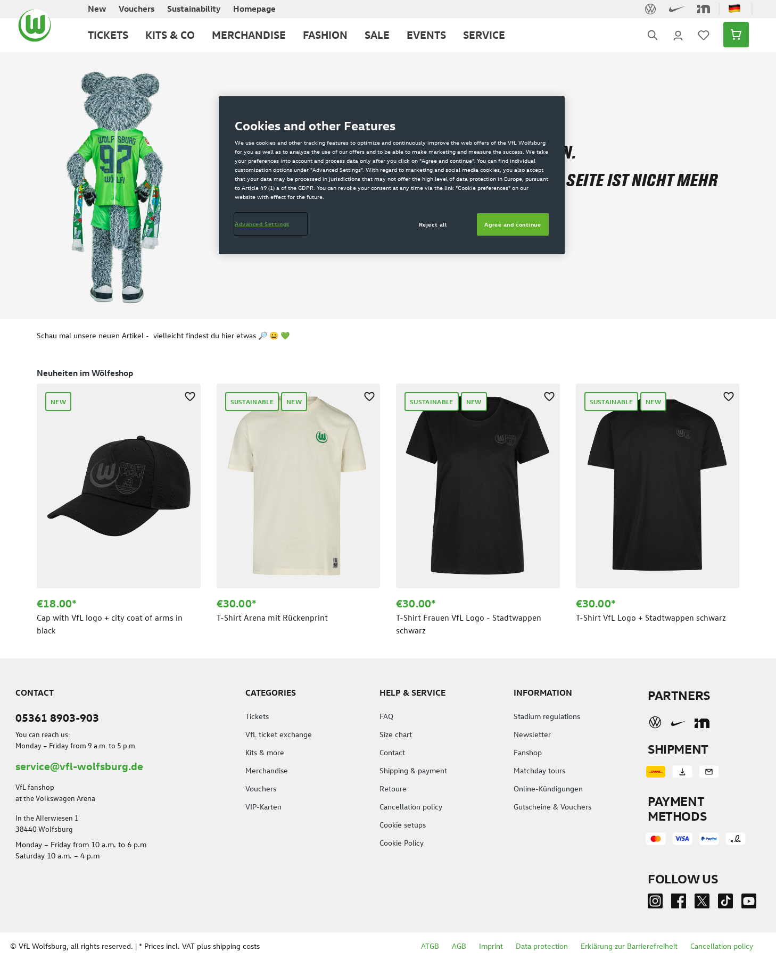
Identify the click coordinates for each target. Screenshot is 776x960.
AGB (459, 946)
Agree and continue (512, 224)
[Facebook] (678, 903)
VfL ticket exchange (278, 734)
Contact (392, 752)
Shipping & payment (413, 770)
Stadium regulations (547, 716)
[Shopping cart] (732, 34)
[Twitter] (702, 903)
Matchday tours (539, 770)
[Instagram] (655, 903)
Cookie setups (402, 825)
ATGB (430, 946)
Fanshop (528, 752)
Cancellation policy (410, 807)
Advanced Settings (262, 224)
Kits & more (264, 752)
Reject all (433, 224)
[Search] (652, 35)
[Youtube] (748, 903)
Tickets (257, 716)
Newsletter (532, 734)
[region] (388, 500)
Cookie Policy (401, 843)
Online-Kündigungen (548, 788)
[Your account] (678, 34)
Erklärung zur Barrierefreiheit (629, 946)
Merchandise (266, 770)
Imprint (491, 946)
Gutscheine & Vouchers (552, 807)
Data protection (542, 946)
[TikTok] (725, 903)
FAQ (386, 716)
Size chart (395, 734)
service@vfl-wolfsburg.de (79, 765)
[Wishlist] (703, 34)
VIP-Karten (263, 807)
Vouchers (260, 788)
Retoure (393, 788)
